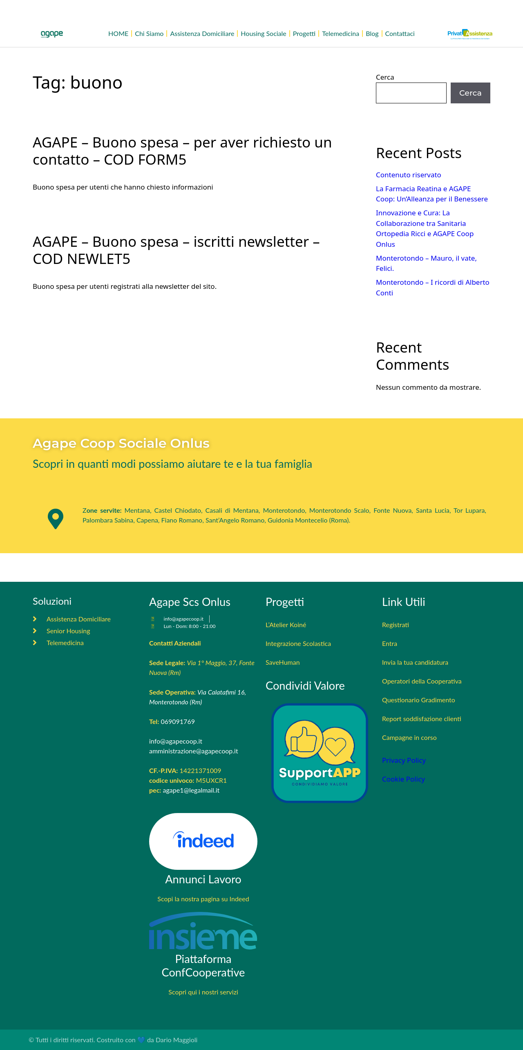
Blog (372, 33)
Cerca (385, 77)
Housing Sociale (263, 33)
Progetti (304, 33)
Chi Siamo (149, 33)
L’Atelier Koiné (286, 624)
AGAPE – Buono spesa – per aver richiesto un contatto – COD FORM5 (182, 150)
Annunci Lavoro (203, 879)
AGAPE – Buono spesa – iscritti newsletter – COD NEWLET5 (176, 250)
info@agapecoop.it (175, 741)
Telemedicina (340, 33)
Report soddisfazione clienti (421, 718)
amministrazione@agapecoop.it (193, 751)
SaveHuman (283, 662)
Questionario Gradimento (418, 700)
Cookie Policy (403, 779)
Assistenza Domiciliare (202, 33)
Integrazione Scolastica (298, 643)
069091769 (178, 721)
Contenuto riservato (408, 174)
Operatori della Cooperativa (422, 681)
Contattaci (400, 33)
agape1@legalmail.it (191, 790)
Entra (389, 643)
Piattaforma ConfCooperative (203, 965)
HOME (118, 33)
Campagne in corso (409, 737)
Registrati (395, 624)
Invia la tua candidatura (415, 662)
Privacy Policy (404, 760)
